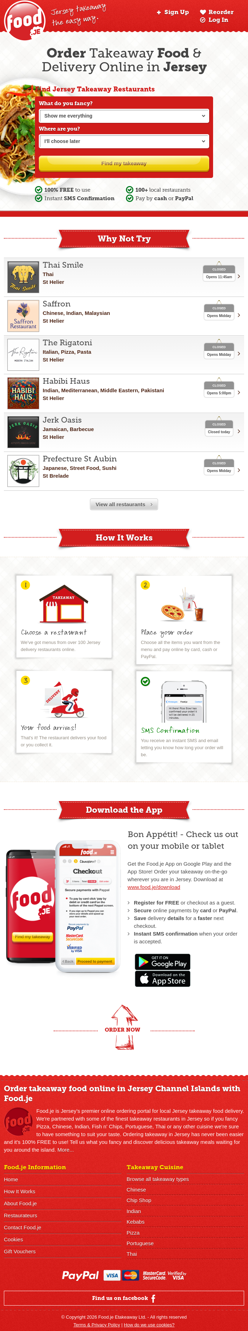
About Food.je (20, 1203)
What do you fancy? (66, 103)
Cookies (13, 1239)
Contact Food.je (22, 1227)
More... (66, 1150)
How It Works (19, 1191)
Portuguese (140, 1240)
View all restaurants (124, 504)
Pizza (133, 1230)
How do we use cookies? (149, 1323)
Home (11, 1179)
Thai (132, 1250)
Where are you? (59, 129)
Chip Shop (139, 1199)
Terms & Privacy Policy (96, 1323)
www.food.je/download (154, 887)
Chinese (136, 1189)
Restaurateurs (20, 1215)
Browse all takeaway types (158, 1179)
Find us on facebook (124, 1297)
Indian (134, 1209)
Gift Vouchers (20, 1251)
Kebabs (136, 1220)
